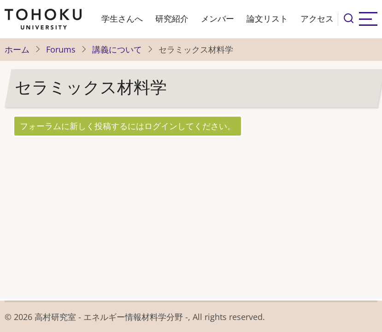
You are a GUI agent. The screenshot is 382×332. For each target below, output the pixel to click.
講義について (117, 49)
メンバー (217, 19)
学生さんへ (122, 19)
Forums (61, 49)
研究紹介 (171, 19)
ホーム (17, 49)
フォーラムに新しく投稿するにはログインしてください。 (127, 125)
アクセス (317, 19)
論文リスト (267, 19)
